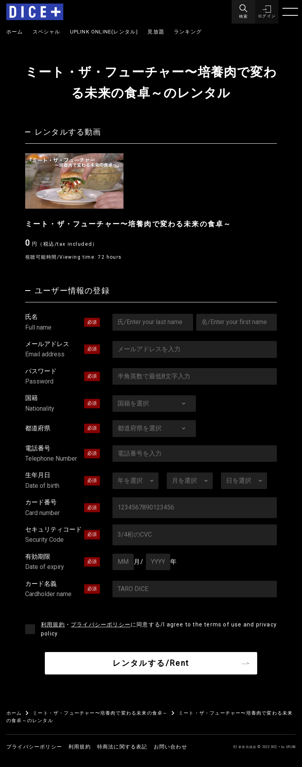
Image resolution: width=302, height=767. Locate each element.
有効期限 (62, 562)
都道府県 (37, 428)
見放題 (155, 32)
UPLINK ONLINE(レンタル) (104, 32)
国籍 (62, 404)
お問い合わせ (170, 747)
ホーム (14, 32)
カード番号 (62, 508)
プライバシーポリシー (101, 624)
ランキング (188, 32)
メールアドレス (62, 350)
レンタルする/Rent (150, 663)
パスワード (62, 377)
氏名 (62, 323)
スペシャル (47, 32)
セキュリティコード (62, 535)
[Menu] (243, 12)
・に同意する (159, 629)
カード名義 (62, 590)
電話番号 (62, 454)
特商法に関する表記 (122, 747)
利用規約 (53, 624)
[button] (266, 12)
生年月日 (62, 481)
